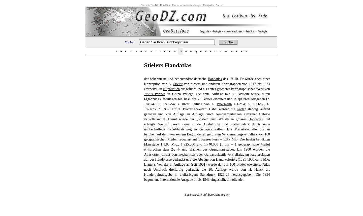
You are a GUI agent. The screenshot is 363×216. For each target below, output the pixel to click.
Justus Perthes (154, 94)
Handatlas (215, 79)
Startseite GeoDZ (149, 5)
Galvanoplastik (215, 154)
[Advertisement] (113, 137)
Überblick (165, 5)
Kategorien (208, 5)
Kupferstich (171, 89)
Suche (219, 5)
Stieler (178, 84)
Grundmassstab (220, 149)
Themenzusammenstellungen (186, 5)
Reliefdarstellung (179, 129)
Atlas (266, 164)
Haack (258, 169)
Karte (241, 109)
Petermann (224, 104)
